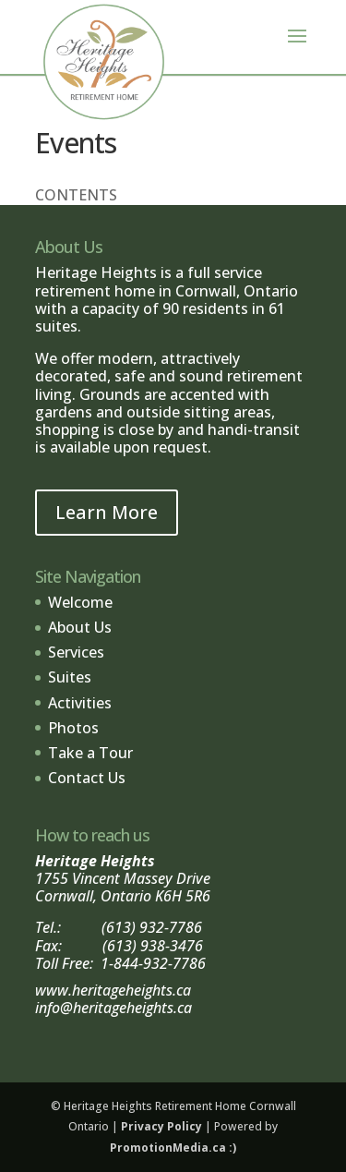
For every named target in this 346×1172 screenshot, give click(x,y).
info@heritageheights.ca (113, 1007)
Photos (73, 728)
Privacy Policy (161, 1126)
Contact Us (86, 777)
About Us (80, 627)
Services (76, 652)
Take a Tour (90, 753)
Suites (69, 677)
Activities (80, 703)
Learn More (106, 512)
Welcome (80, 602)
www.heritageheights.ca (113, 990)
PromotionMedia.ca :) (173, 1147)
